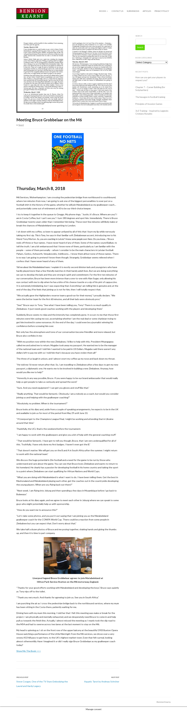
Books (102, 11)
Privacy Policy (162, 11)
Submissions (133, 11)
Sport (21, 125)
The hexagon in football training (150, 97)
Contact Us (117, 11)
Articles (147, 11)
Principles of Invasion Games (148, 104)
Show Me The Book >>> (28, 651)
